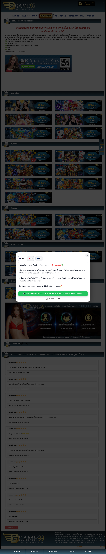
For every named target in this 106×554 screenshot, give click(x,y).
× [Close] (87, 255)
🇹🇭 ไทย (21, 258)
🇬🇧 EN (31, 258)
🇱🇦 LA (39, 258)
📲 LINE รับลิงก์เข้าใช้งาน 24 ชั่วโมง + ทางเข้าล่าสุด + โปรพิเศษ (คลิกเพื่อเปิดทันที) (53, 293)
